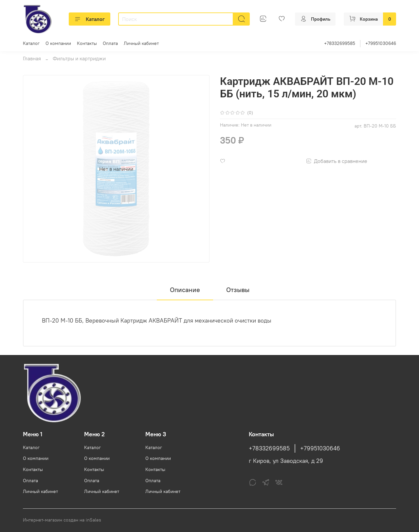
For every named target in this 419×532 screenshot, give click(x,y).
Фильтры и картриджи (79, 58)
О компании (58, 43)
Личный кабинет (141, 43)
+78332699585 (339, 43)
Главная (32, 58)
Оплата (110, 43)
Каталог (89, 19)
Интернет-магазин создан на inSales (62, 520)
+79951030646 (380, 43)
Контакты (87, 43)
